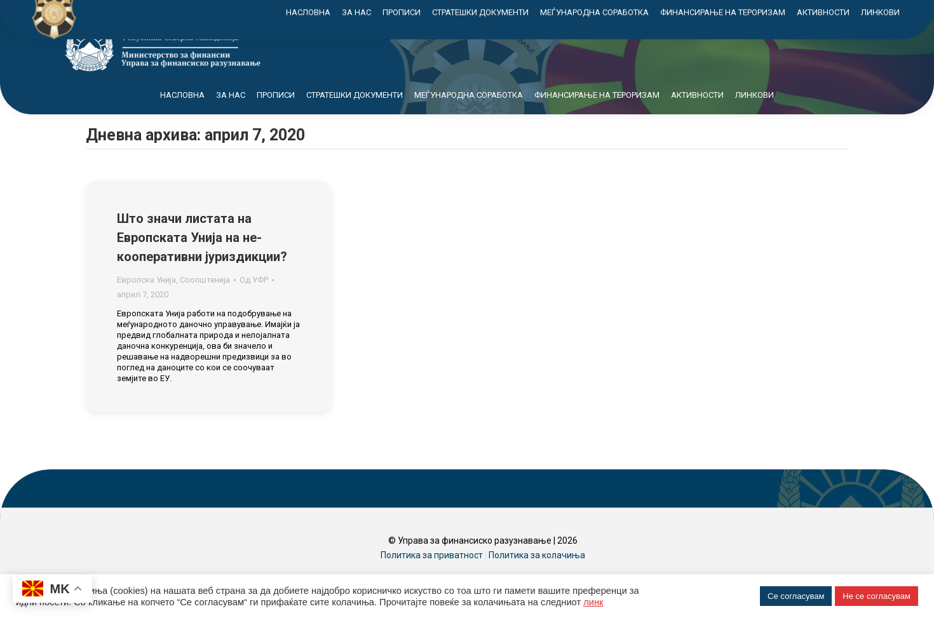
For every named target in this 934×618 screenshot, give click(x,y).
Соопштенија (205, 302)
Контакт (811, 12)
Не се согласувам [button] (876, 596)
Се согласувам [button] (796, 596)
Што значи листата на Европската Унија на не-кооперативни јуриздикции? (202, 260)
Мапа (757, 12)
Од (254, 302)
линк (593, 602)
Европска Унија (146, 302)
